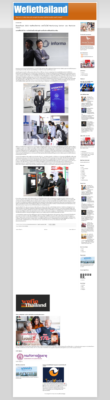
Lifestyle (82, 171)
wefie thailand (85, 54)
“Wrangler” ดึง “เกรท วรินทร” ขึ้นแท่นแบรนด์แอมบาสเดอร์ (90, 99)
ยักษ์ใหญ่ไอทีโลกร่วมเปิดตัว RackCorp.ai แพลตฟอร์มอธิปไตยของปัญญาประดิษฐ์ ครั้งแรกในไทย (87, 111)
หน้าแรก (45, 229)
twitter (82, 286)
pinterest (83, 288)
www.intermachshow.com (21, 220)
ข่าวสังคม (83, 174)
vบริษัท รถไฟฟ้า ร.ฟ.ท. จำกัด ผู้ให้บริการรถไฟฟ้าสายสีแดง (87, 155)
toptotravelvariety (84, 74)
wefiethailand (83, 151)
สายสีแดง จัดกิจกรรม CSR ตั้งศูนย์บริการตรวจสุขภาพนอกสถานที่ (90, 224)
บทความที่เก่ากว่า (72, 229)
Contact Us (83, 251)
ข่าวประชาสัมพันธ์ (25, 226)
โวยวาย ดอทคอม (84, 75)
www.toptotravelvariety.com (88, 56)
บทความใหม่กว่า (19, 229)
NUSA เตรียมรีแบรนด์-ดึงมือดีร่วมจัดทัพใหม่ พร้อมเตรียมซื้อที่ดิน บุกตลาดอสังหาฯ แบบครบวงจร (90, 124)
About (82, 250)
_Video (82, 178)
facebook (83, 285)
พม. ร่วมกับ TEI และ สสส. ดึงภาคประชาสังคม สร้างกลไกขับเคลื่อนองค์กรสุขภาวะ (90, 236)
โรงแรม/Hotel (83, 175)
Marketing (83, 172)
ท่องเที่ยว (83, 170)
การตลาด (19, 226)
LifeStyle (83, 177)
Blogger (63, 393)
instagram (83, 289)
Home (82, 167)
